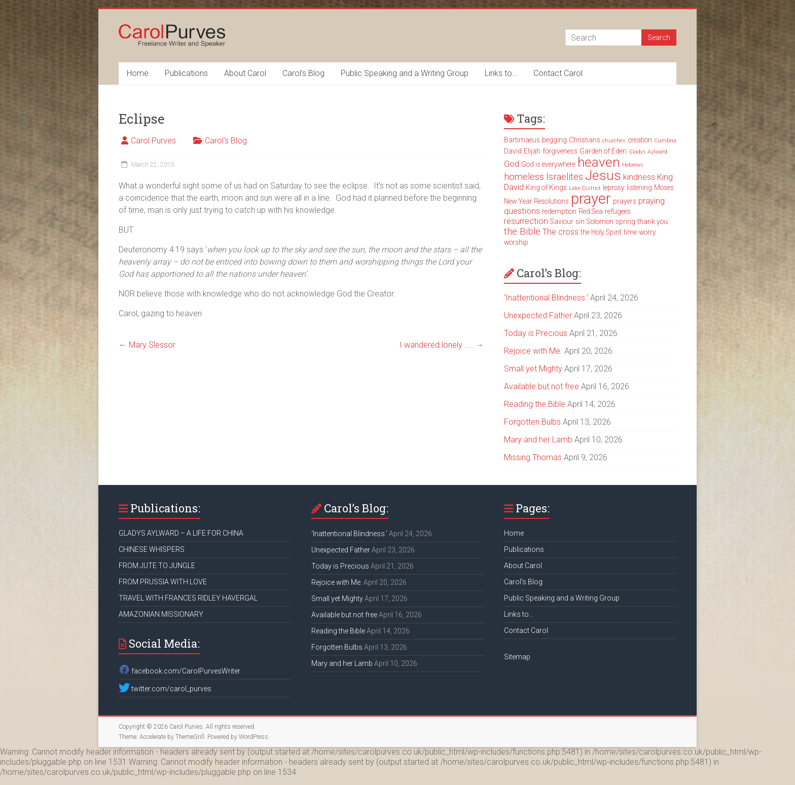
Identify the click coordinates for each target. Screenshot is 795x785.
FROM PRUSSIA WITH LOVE (163, 582)
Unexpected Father (538, 315)
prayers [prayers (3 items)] (624, 201)
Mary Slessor (147, 345)
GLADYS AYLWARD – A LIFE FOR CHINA (181, 533)
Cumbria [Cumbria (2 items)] (665, 140)
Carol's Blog (226, 140)
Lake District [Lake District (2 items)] (585, 188)
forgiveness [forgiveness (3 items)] (560, 151)
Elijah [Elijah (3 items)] (532, 151)
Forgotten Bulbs (532, 422)
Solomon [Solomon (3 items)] (600, 221)
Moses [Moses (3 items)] (664, 187)
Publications (186, 73)
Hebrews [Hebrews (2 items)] (632, 165)
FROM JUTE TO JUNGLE (157, 566)
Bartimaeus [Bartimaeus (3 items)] (522, 140)
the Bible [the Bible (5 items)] (522, 231)
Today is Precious (535, 333)
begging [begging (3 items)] (554, 140)
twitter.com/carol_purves (165, 689)
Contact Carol (558, 73)
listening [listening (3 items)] (639, 187)
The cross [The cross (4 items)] (561, 232)
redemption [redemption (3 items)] (559, 211)
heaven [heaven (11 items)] (598, 162)
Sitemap (517, 657)
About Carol (245, 73)
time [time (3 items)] (630, 232)
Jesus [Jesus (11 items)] (603, 175)
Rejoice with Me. (533, 351)
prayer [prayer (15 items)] (591, 198)
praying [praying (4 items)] (651, 201)
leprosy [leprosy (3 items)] (614, 187)
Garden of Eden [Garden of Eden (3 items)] (603, 151)
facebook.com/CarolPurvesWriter (179, 671)
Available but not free (541, 386)
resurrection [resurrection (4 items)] (526, 221)
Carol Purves (153, 140)
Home (138, 73)
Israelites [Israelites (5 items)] (564, 176)
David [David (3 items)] (513, 151)
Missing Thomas (533, 457)
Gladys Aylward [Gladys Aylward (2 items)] (648, 151)
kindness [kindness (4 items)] (639, 177)
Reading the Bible (534, 404)
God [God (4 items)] (511, 164)
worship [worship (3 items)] (516, 242)
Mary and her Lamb (538, 439)
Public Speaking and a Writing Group (404, 73)
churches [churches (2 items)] (614, 140)
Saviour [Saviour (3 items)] (561, 221)
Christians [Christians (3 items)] (584, 140)
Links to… (501, 73)
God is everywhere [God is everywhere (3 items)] (548, 164)
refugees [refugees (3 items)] (618, 211)
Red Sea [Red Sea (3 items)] (591, 211)
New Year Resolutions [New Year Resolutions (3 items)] (536, 201)
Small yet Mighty (533, 368)
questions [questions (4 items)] (522, 211)
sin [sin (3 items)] (580, 221)
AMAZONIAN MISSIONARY (161, 614)
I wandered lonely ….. (442, 345)
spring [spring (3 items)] (625, 221)
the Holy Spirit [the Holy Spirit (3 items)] (601, 232)
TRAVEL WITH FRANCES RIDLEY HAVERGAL (188, 598)
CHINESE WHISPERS (152, 549)
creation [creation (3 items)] (640, 140)
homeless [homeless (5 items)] (524, 176)
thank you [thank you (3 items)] (652, 221)
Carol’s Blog (303, 73)
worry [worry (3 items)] (647, 232)
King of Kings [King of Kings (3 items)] (546, 187)
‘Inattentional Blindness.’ (546, 298)
